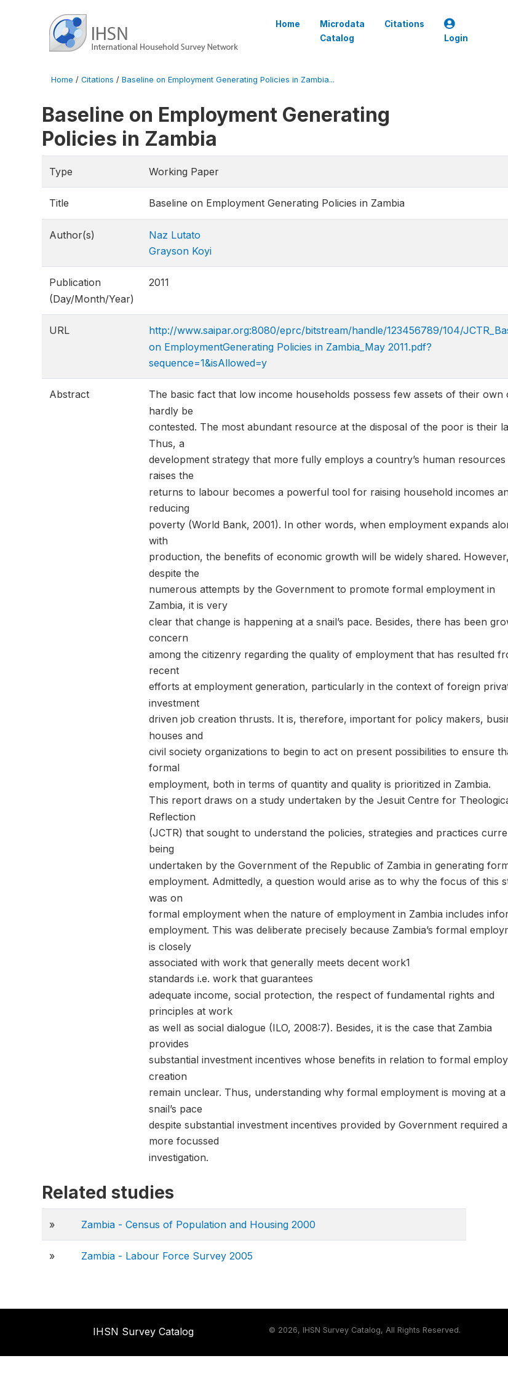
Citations (404, 24)
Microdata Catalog (342, 30)
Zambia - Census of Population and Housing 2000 (198, 1224)
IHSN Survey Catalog (143, 1331)
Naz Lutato (174, 235)
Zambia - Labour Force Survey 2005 (167, 1256)
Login (456, 31)
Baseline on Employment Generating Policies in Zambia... (228, 79)
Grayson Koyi (180, 251)
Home (288, 24)
